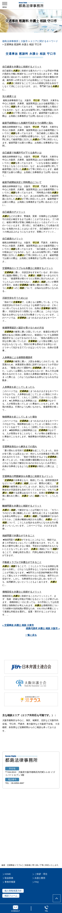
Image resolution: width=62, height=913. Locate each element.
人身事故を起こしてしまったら (18, 387)
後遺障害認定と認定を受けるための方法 (23, 327)
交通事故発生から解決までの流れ (19, 446)
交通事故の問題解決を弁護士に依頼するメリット (27, 476)
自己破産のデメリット (13, 212)
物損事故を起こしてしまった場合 (19, 416)
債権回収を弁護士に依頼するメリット (22, 591)
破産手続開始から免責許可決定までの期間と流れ (27, 123)
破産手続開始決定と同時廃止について (22, 182)
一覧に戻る (31, 635)
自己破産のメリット (12, 238)
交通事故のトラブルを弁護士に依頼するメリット (27, 268)
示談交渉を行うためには (15, 298)
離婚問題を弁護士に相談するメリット (22, 506)
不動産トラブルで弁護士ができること (22, 562)
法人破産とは (9, 96)
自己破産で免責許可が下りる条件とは (22, 152)
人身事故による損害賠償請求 (17, 357)
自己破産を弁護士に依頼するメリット (22, 66)
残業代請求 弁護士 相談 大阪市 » (43, 628)
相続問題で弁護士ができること (18, 535)
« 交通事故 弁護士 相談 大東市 (18, 625)
